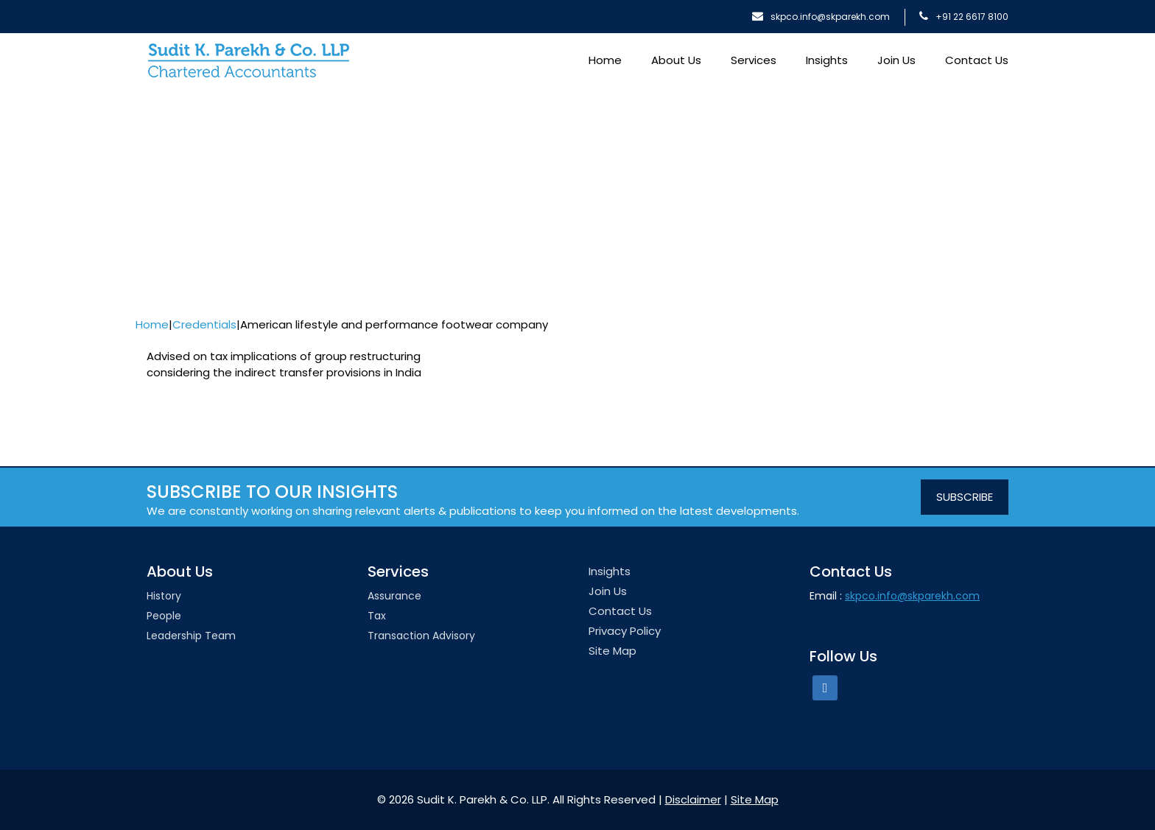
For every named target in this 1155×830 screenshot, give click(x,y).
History (164, 595)
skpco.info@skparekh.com (821, 16)
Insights (827, 60)
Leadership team (191, 635)
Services (753, 60)
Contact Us (976, 60)
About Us (676, 60)
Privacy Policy (625, 631)
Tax (377, 615)
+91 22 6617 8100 (963, 16)
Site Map (612, 650)
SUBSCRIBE (964, 496)
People (164, 615)
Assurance (394, 595)
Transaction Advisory (421, 635)
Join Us (896, 60)
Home (605, 60)
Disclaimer (693, 799)
